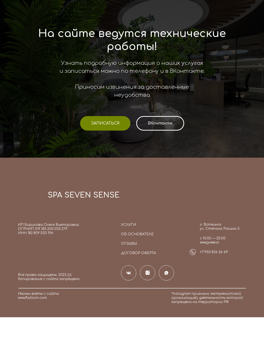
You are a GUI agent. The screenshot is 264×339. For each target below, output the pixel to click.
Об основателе (137, 234)
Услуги (128, 225)
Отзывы (129, 243)
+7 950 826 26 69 (214, 252)
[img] (30, 197)
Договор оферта (138, 253)
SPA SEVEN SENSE (84, 195)
